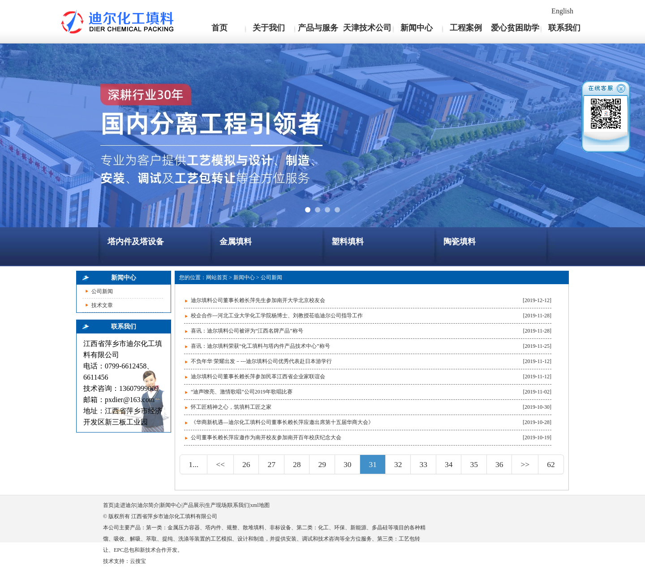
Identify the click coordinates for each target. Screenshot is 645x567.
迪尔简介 (148, 505)
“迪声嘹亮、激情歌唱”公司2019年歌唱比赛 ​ (242, 392)
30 (348, 464)
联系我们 (564, 27)
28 (297, 464)
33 (423, 464)
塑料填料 (347, 241)
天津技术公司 (367, 27)
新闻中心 (416, 27)
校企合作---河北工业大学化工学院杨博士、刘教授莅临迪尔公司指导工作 (277, 315)
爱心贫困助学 (515, 27)
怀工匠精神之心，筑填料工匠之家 (231, 407)
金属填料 (235, 241)
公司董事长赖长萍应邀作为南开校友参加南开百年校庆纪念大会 (266, 437)
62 (551, 464)
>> (524, 464)
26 (246, 464)
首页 (219, 27)
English (562, 11)
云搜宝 (138, 561)
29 (322, 464)
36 (499, 464)
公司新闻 (102, 291)
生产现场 (216, 505)
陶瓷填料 (459, 241)
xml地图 (260, 505)
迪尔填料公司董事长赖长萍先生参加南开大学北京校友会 (258, 300)
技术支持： (116, 561)
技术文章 (102, 305)
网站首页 (217, 277)
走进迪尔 (125, 505)
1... (193, 464)
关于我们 (269, 27)
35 (474, 464)
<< (220, 464)
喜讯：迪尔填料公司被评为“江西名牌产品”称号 (247, 331)
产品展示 (193, 505)
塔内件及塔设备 (136, 241)
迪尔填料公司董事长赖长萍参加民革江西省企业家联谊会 (258, 376)
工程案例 (466, 27)
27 (271, 464)
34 (449, 464)
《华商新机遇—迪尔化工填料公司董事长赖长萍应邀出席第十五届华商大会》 (282, 422)
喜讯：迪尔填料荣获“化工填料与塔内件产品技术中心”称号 (260, 346)
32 (398, 464)
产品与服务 (318, 27)
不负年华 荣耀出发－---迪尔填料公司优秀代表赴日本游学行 (261, 361)
